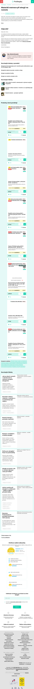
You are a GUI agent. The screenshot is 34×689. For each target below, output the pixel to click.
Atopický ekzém (25, 641)
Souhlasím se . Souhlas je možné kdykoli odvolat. (17, 603)
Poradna (9, 4)
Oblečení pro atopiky (8, 648)
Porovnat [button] (24, 194)
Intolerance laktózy (25, 638)
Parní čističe (9, 641)
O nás (25, 654)
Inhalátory (24, 361)
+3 (22, 280)
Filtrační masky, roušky (15, 361)
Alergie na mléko (25, 635)
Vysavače (22, 366)
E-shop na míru (14, 675)
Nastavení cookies (25, 658)
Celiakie (25, 644)
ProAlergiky (3, 4)
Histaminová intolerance (25, 642)
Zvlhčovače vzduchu (9, 644)
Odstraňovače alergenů (9, 645)
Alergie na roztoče (10, 13)
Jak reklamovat (9, 655)
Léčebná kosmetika (9, 639)
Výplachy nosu (16, 366)
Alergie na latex (25, 648)
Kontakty (25, 655)
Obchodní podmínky (9, 658)
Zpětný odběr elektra (8, 661)
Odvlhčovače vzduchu (9, 642)
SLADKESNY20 (17, 128)
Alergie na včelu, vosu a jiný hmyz (25, 645)
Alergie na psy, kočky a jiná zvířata (25, 639)
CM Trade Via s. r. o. (17, 667)
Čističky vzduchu (9, 635)
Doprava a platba (9, 654)
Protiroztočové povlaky (6, 366)
